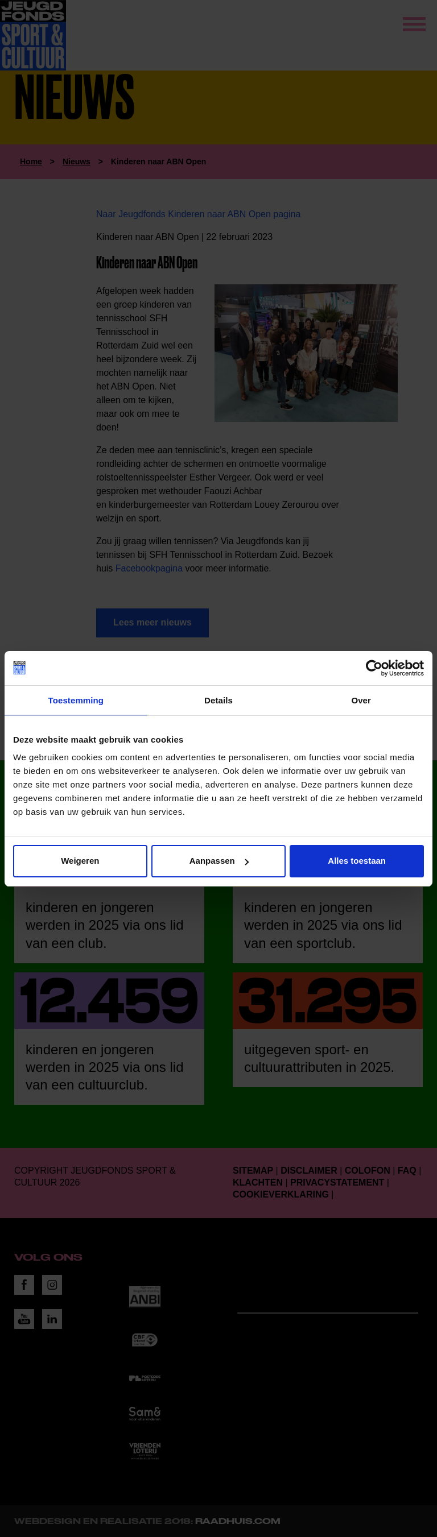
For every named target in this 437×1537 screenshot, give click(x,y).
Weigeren (80, 860)
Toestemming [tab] (76, 700)
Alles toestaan (357, 860)
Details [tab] (218, 700)
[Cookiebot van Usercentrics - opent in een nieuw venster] (374, 668)
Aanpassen (219, 860)
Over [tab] (361, 700)
